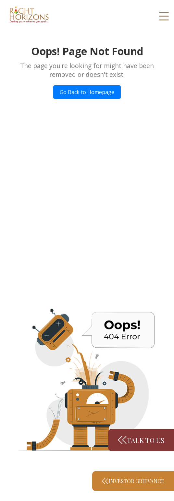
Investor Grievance (133, 481)
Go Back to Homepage (87, 92)
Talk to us (141, 440)
